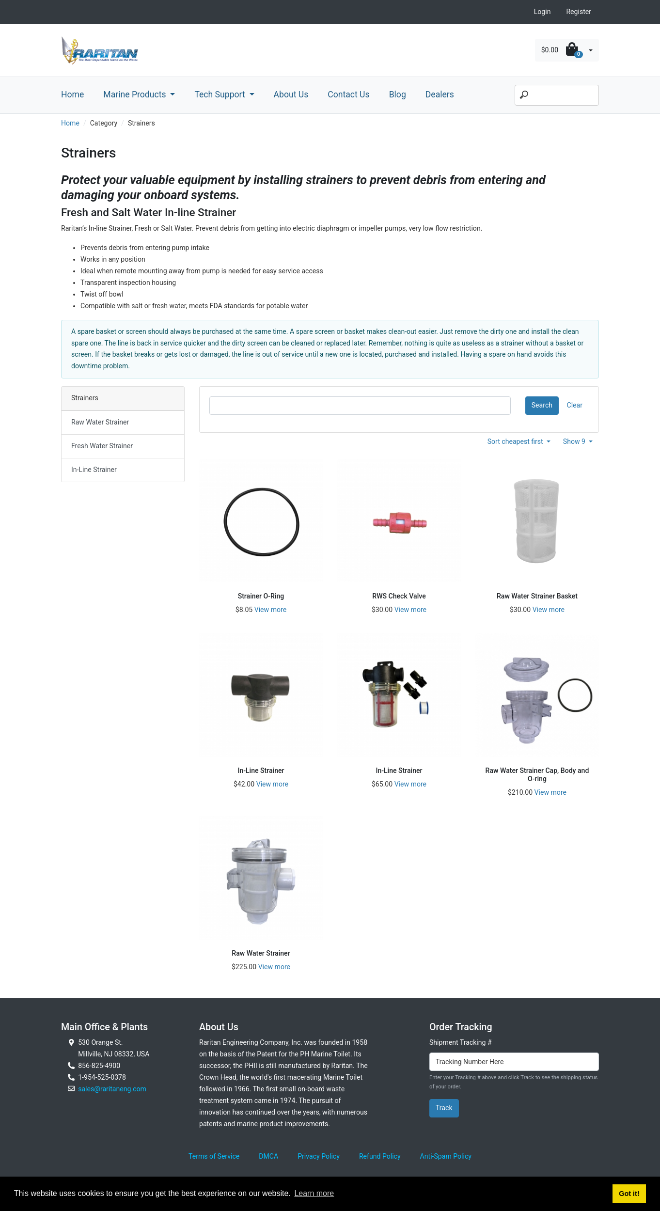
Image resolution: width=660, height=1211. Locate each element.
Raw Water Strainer (100, 422)
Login (542, 12)
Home (72, 94)
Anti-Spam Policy (445, 1156)
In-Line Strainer (94, 469)
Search (542, 405)
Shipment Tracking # (460, 1042)
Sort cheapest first (516, 441)
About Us (291, 94)
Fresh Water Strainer (102, 446)
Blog (397, 94)
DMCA (268, 1156)
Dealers (439, 94)
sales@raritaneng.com (112, 1089)
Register (578, 12)
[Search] (557, 95)
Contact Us (348, 94)
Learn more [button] (314, 1193)
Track (444, 1108)
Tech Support (220, 94)
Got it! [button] (629, 1193)
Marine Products (135, 94)
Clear (574, 405)
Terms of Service (214, 1156)
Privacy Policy (319, 1156)
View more (270, 609)
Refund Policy (380, 1156)
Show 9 (575, 441)
